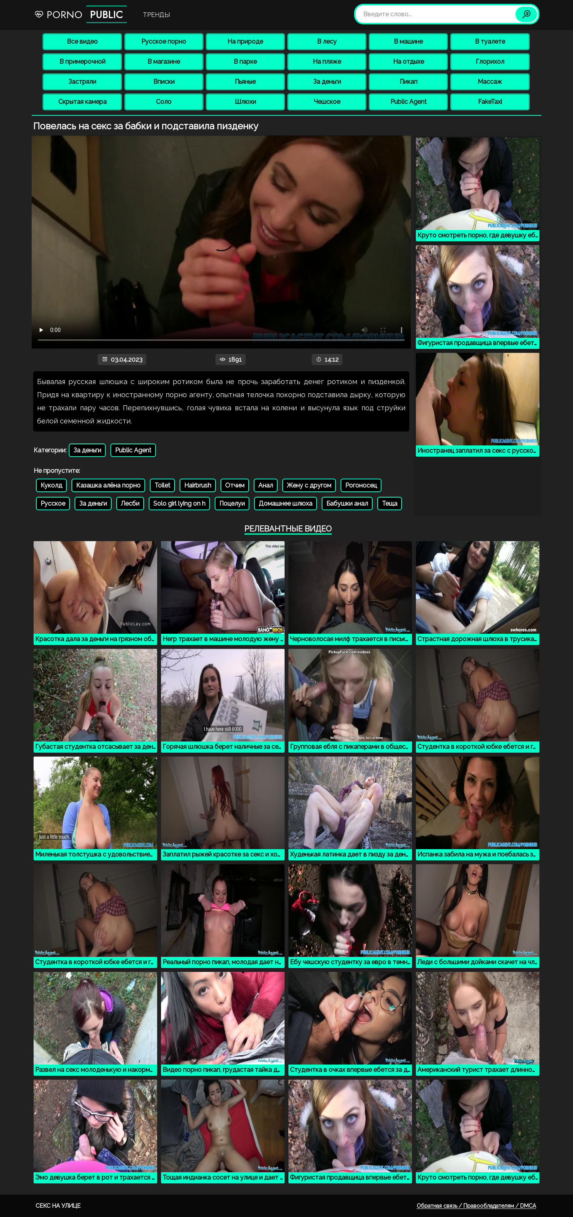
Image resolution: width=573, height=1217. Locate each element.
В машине (408, 41)
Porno (80, 14)
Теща (389, 503)
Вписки (164, 81)
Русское (53, 503)
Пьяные (245, 81)
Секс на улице (58, 1205)
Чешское (327, 101)
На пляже (327, 61)
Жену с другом (309, 485)
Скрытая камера (82, 101)
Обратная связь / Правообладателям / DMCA (476, 1206)
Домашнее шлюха (285, 503)
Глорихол (490, 61)
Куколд (51, 485)
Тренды (156, 15)
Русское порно (163, 41)
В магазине (163, 61)
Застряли (82, 81)
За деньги (327, 81)
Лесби (130, 503)
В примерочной (82, 61)
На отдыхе (408, 61)
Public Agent (408, 101)
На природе (245, 41)
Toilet (162, 485)
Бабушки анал (347, 503)
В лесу (327, 41)
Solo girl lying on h (179, 503)
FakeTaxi (490, 101)
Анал (265, 485)
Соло (163, 101)
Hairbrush (197, 485)
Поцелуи (232, 503)
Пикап (408, 81)
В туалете (490, 41)
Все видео (82, 41)
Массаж (490, 81)
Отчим (234, 485)
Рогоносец (361, 485)
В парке (245, 61)
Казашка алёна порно (108, 485)
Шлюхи (245, 101)
